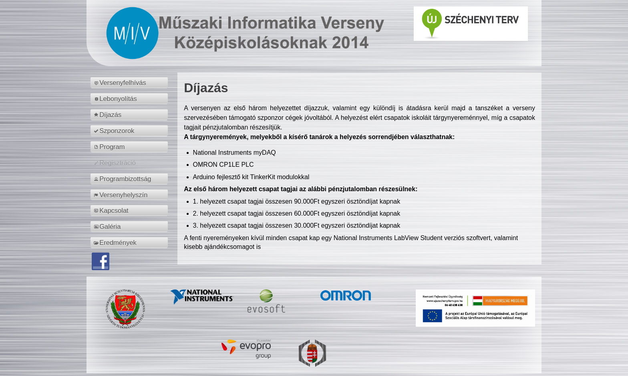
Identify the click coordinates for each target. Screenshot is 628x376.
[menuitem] (130, 82)
